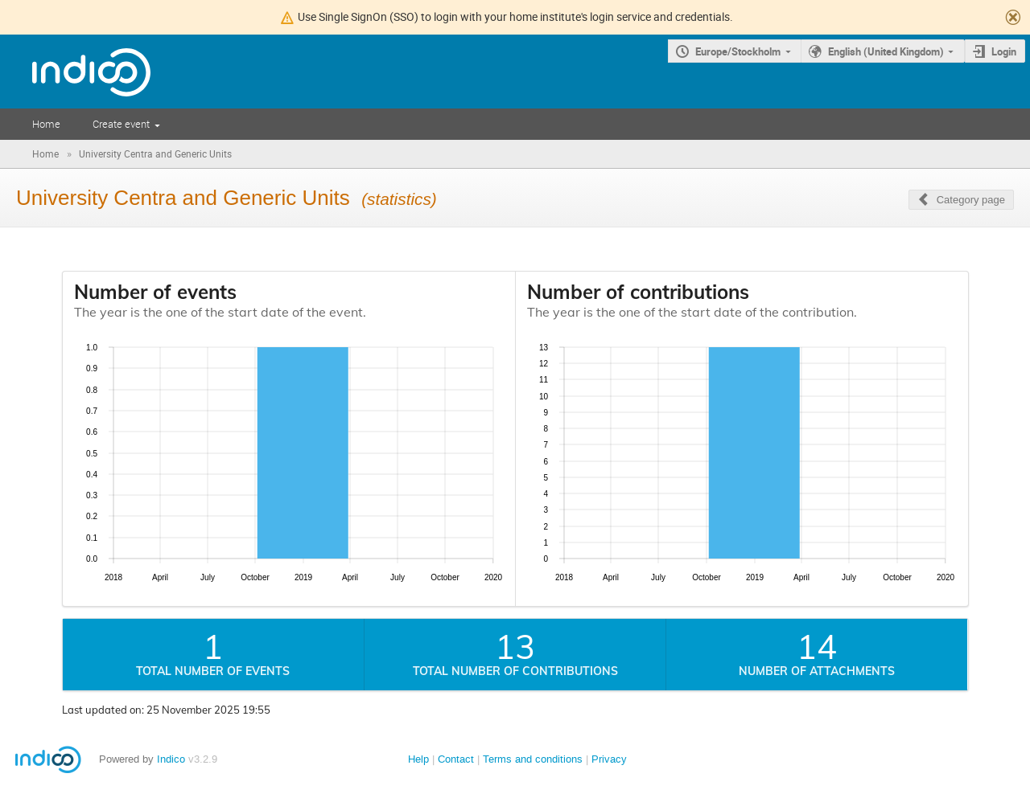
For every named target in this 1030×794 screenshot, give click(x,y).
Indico (171, 759)
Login (1003, 51)
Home (46, 124)
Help (418, 759)
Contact (456, 759)
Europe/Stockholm (738, 51)
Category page (971, 200)
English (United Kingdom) (886, 51)
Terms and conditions (533, 759)
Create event (121, 124)
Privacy (609, 759)
